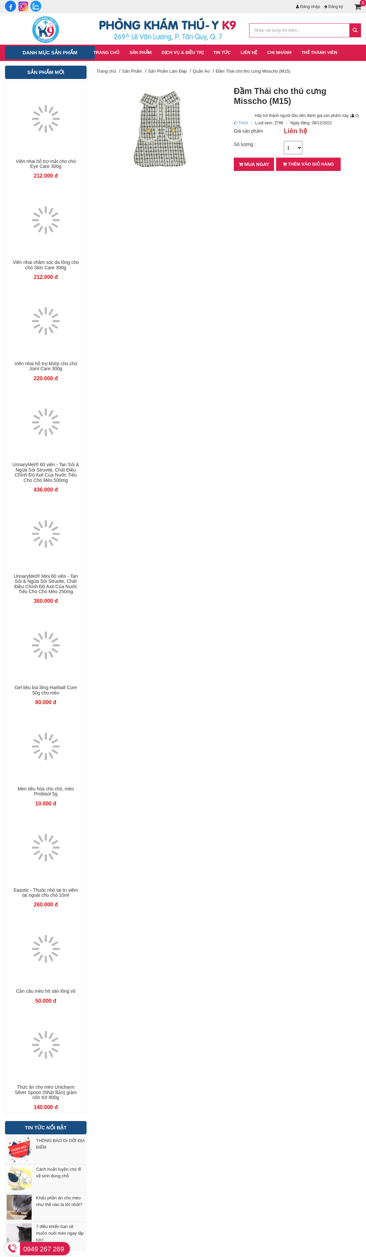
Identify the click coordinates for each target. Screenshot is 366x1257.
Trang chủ (106, 71)
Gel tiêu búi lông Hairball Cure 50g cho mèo (46, 690)
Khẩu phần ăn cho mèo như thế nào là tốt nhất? (59, 1201)
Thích (241, 123)
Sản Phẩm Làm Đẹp (167, 71)
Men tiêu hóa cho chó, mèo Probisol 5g (46, 791)
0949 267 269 (43, 1249)
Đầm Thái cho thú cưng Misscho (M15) (252, 71)
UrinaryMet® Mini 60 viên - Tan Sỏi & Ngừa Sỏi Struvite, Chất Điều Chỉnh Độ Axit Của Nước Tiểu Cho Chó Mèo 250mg (46, 584)
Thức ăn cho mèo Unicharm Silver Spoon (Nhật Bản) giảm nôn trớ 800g (46, 1092)
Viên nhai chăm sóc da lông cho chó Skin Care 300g (46, 265)
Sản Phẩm (132, 71)
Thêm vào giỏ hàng (308, 164)
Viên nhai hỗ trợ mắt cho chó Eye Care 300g (46, 164)
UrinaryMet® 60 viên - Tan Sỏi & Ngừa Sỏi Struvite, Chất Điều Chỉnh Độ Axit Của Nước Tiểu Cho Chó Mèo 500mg (45, 472)
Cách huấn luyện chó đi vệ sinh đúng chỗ (58, 1172)
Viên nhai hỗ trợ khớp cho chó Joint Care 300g (46, 366)
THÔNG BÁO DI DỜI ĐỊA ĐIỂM (60, 1144)
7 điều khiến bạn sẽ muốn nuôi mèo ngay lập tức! (60, 1233)
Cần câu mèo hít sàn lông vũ (45, 991)
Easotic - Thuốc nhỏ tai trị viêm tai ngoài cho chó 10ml (46, 893)
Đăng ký (333, 6)
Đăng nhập (308, 6)
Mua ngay (254, 164)
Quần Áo (201, 71)
